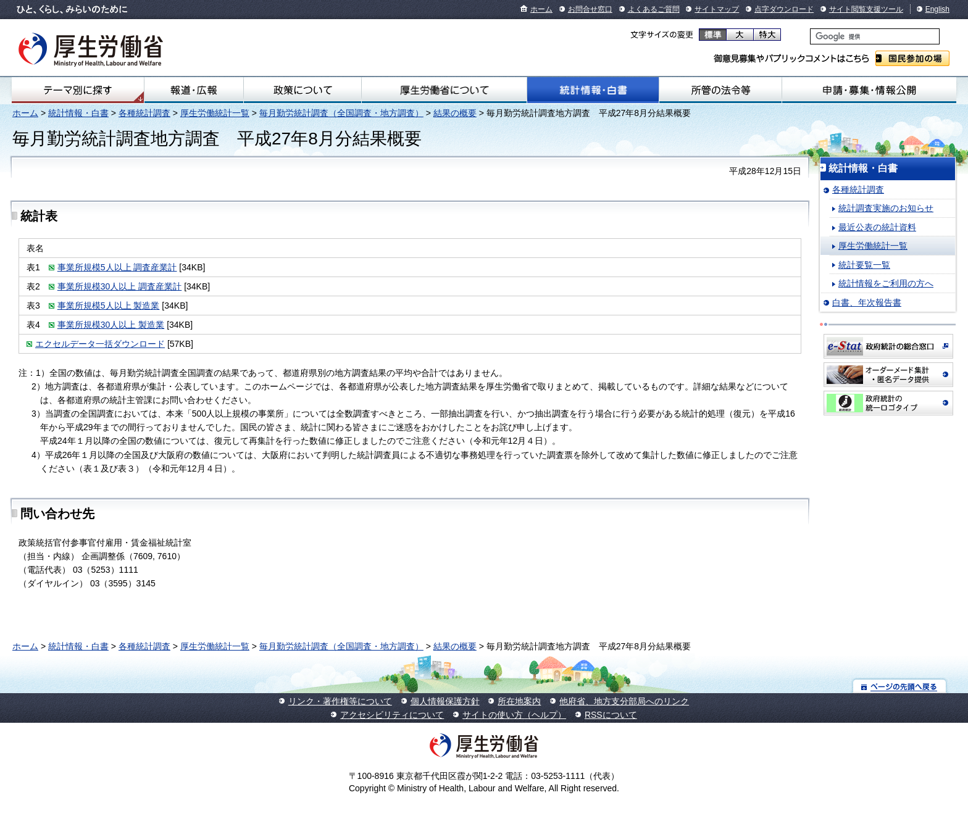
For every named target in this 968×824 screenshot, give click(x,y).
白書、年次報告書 (866, 302)
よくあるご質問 (654, 9)
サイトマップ (717, 9)
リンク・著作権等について (340, 701)
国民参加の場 (912, 58)
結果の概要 (455, 113)
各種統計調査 (144, 113)
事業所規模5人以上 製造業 (108, 305)
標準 (712, 34)
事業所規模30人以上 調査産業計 (119, 286)
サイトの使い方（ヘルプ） (514, 715)
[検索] (875, 36)
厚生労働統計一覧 (214, 113)
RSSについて (611, 715)
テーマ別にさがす (78, 90)
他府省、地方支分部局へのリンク (624, 701)
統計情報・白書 (593, 90)
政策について (302, 90)
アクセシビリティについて (392, 715)
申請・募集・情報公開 (869, 90)
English (937, 9)
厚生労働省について (444, 90)
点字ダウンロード (784, 9)
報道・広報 (193, 90)
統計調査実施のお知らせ (885, 208)
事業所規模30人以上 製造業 (110, 325)
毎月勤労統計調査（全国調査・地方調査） (341, 113)
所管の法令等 (720, 90)
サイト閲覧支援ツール (866, 9)
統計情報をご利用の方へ (885, 283)
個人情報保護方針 (445, 701)
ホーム (541, 9)
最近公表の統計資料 (877, 227)
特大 (767, 34)
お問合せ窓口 (590, 9)
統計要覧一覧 (864, 265)
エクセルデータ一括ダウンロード (100, 344)
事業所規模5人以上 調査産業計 (117, 267)
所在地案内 (519, 701)
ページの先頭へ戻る (899, 686)
